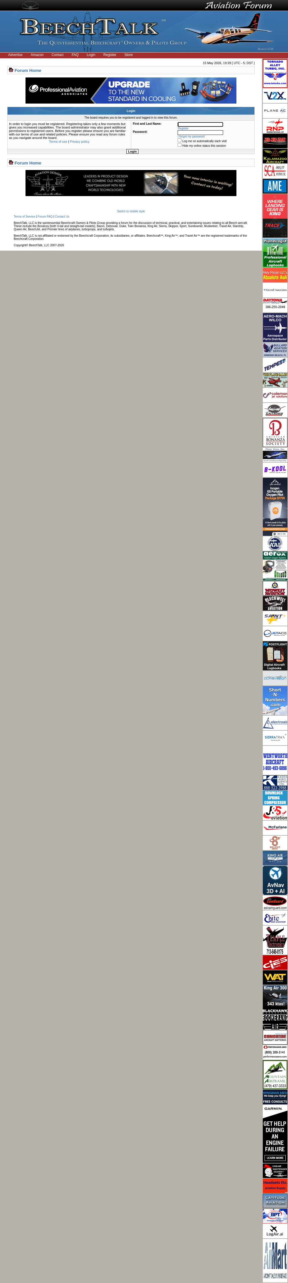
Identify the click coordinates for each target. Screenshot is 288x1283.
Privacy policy (79, 141)
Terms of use (58, 141)
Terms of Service (24, 216)
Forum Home (27, 70)
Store (129, 55)
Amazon (37, 55)
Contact (57, 55)
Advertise (15, 55)
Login (91, 55)
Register (109, 55)
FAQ (75, 55)
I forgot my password (191, 136)
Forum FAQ (45, 216)
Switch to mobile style (131, 211)
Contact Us (62, 216)
